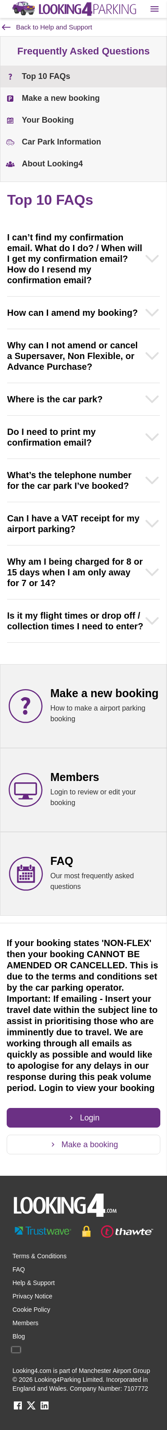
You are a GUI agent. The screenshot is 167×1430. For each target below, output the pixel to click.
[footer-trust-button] (83, 1231)
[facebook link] (17, 1408)
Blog (18, 1336)
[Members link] (83, 789)
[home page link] (73, 9)
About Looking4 (44, 164)
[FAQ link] (83, 873)
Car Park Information (53, 142)
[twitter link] (31, 1408)
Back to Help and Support (47, 27)
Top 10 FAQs (38, 76)
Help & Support (33, 1282)
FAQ (18, 1269)
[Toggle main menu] (154, 9)
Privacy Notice (32, 1296)
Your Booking (40, 120)
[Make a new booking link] (83, 706)
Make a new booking (53, 98)
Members (25, 1323)
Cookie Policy (31, 1309)
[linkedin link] (44, 1408)
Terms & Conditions (39, 1256)
